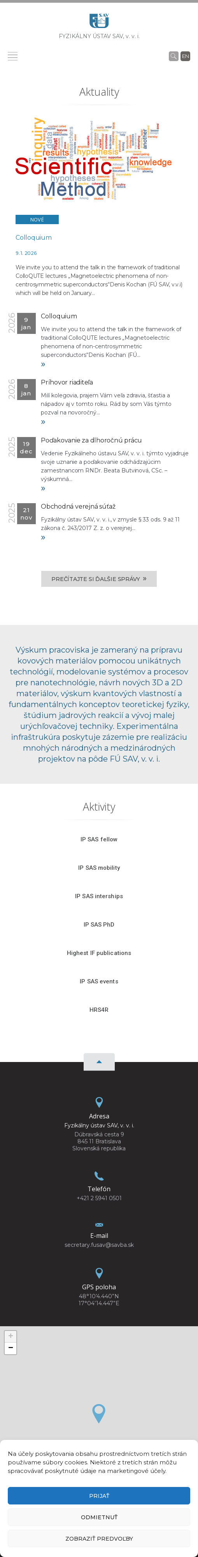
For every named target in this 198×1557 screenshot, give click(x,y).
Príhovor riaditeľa (67, 382)
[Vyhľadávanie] (174, 56)
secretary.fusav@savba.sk (99, 1244)
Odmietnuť (99, 1517)
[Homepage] (99, 23)
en (185, 56)
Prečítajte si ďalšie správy (98, 578)
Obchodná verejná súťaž (78, 506)
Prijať (99, 1495)
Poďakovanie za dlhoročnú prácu (91, 440)
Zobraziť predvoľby (99, 1538)
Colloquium (34, 237)
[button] (99, 1414)
